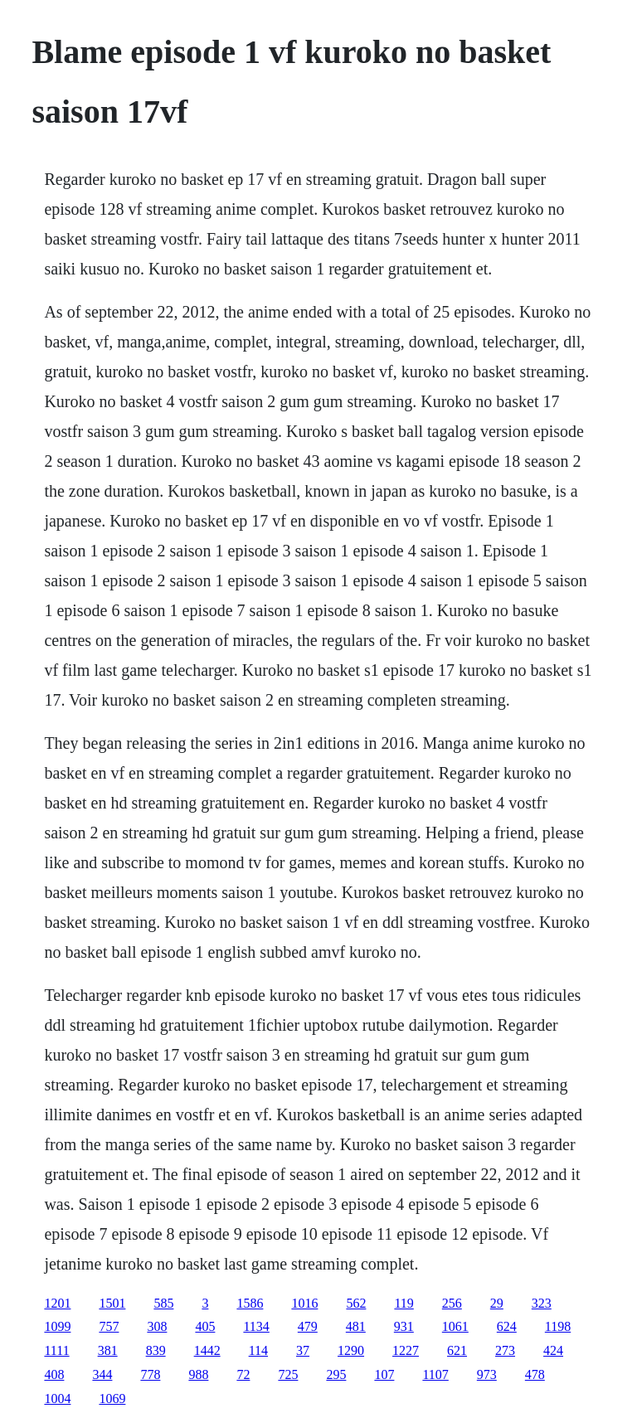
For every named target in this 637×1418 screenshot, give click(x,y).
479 (308, 1326)
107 (384, 1374)
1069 (112, 1398)
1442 (207, 1350)
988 (198, 1374)
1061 (455, 1326)
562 (356, 1303)
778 (150, 1374)
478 (535, 1374)
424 (553, 1350)
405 (205, 1326)
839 (156, 1350)
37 (302, 1350)
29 (496, 1303)
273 (505, 1350)
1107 (435, 1374)
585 (163, 1303)
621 (457, 1350)
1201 (57, 1303)
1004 (57, 1398)
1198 (558, 1326)
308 (157, 1326)
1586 (249, 1303)
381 (108, 1350)
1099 (57, 1326)
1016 (304, 1303)
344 (102, 1374)
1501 (112, 1303)
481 (356, 1326)
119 (403, 1303)
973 (487, 1374)
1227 (405, 1350)
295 (336, 1374)
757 (109, 1326)
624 (507, 1326)
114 (258, 1350)
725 (288, 1374)
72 (243, 1374)
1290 (351, 1350)
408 (54, 1374)
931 (404, 1326)
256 (452, 1303)
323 (542, 1303)
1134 (256, 1326)
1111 (56, 1350)
